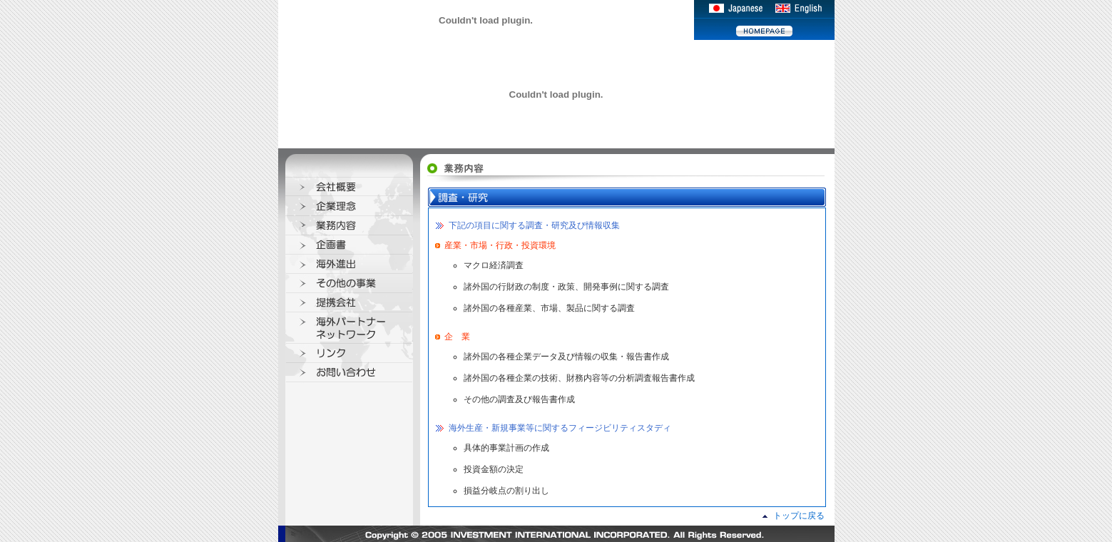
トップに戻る (799, 516)
